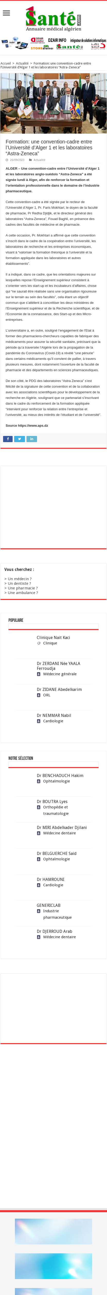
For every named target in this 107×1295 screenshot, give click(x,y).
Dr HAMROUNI (50, 879)
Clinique (47, 643)
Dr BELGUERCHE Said (57, 853)
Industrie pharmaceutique (54, 914)
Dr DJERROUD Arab (54, 931)
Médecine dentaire (56, 833)
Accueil (6, 63)
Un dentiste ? (19, 583)
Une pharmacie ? (23, 588)
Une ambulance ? (23, 592)
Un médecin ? (20, 579)
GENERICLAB (48, 905)
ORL (43, 695)
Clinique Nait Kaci (53, 637)
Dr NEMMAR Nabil (54, 715)
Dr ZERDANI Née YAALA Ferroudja (58, 666)
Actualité (22, 63)
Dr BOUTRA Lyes (52, 801)
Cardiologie (50, 721)
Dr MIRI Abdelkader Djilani (62, 827)
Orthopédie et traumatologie (53, 810)
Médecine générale (57, 674)
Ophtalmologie (53, 781)
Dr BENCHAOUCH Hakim (60, 775)
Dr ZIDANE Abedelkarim (59, 689)
